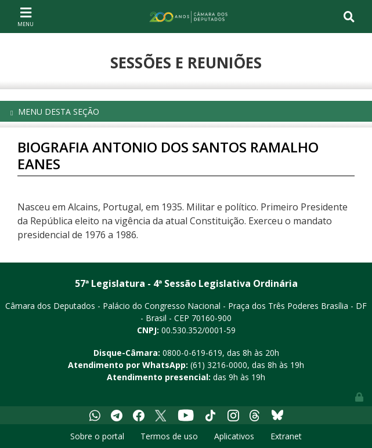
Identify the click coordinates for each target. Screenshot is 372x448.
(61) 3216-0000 (218, 364)
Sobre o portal (97, 436)
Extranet (286, 436)
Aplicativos (234, 436)
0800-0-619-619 (192, 352)
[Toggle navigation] (25, 16)
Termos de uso (169, 436)
